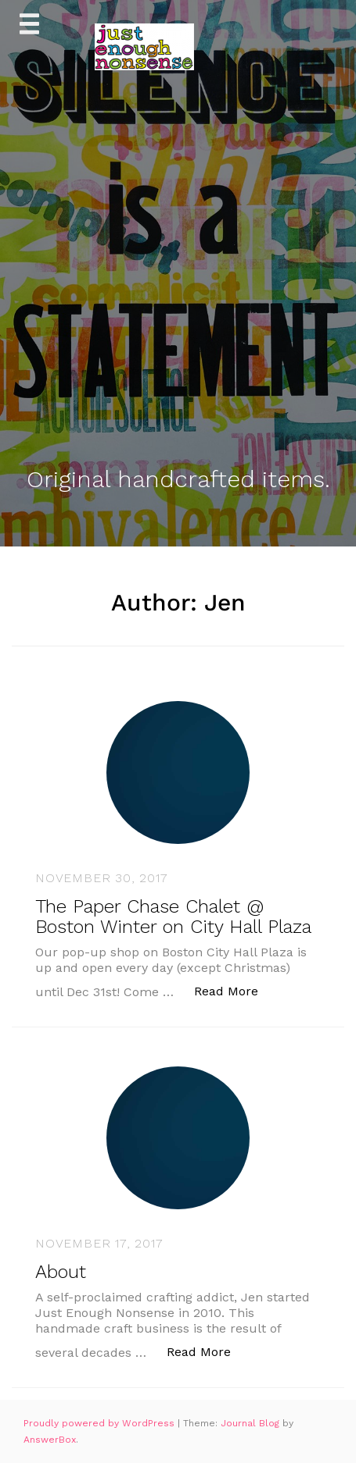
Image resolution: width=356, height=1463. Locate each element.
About (60, 1272)
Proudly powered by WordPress (100, 1423)
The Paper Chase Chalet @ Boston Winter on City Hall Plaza (173, 916)
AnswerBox (49, 1439)
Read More (234, 990)
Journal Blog (251, 1423)
